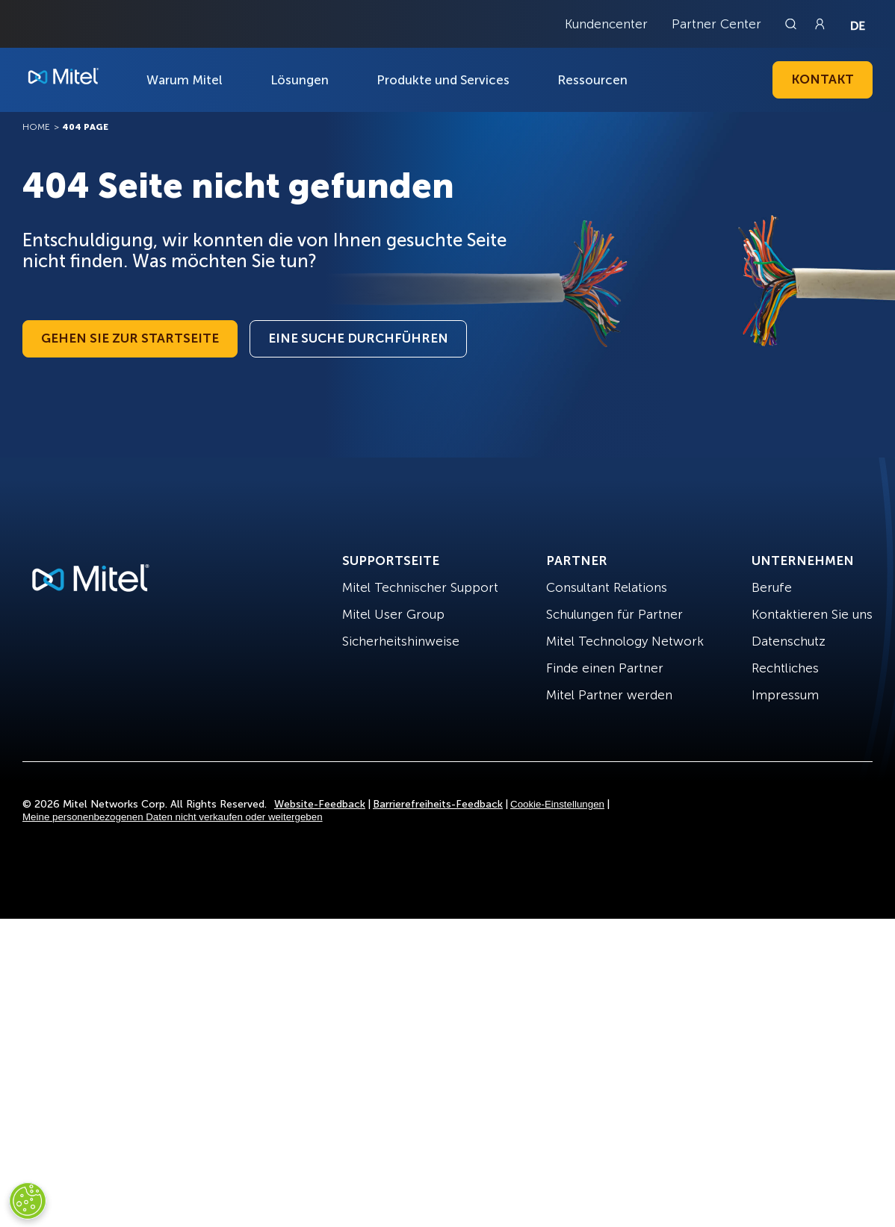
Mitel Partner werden (609, 694)
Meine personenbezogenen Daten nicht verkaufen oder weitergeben (172, 816)
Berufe (772, 587)
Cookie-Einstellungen (557, 804)
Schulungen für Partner (614, 614)
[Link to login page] (819, 23)
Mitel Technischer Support (420, 587)
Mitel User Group (393, 614)
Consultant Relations (606, 587)
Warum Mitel (184, 79)
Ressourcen (592, 79)
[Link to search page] (792, 23)
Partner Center (716, 23)
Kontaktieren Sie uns (812, 614)
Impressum (785, 694)
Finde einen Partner (604, 668)
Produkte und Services (443, 79)
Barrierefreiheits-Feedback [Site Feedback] (438, 804)
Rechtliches (785, 668)
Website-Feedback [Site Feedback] (319, 804)
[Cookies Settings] (27, 1201)
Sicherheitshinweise (400, 641)
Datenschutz (789, 641)
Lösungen (299, 79)
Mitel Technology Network (625, 641)
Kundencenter (606, 23)
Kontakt (822, 79)
